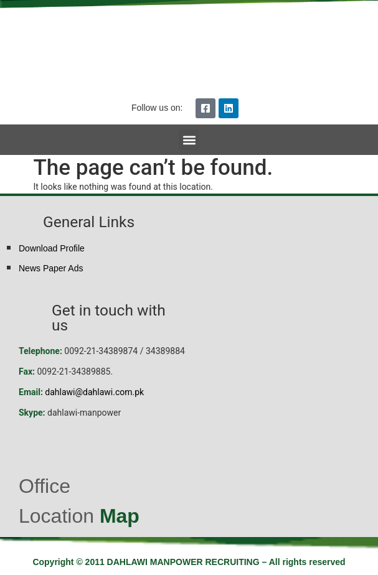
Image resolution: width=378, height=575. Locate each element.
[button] (189, 139)
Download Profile (52, 248)
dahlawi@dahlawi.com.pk (94, 392)
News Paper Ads (51, 268)
